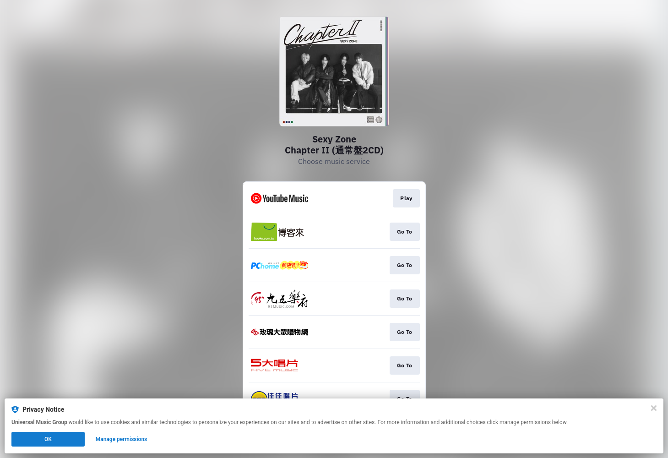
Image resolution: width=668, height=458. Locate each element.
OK (48, 439)
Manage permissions (121, 439)
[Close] (653, 408)
